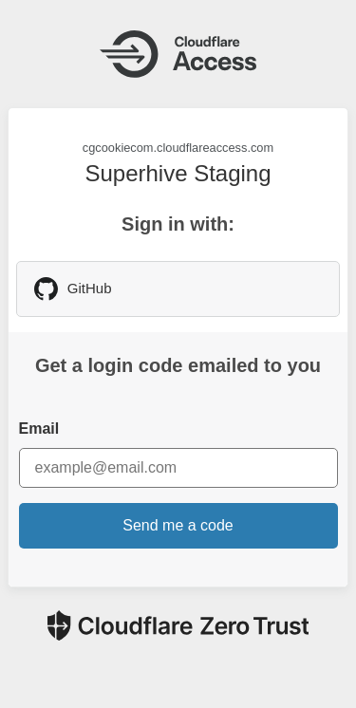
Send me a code (178, 525)
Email (39, 428)
